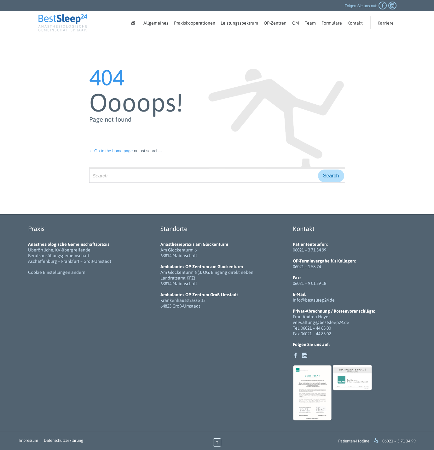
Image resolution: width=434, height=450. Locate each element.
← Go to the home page (111, 150)
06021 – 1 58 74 (307, 266)
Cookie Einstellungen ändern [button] (56, 272)
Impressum (28, 440)
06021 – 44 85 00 (316, 328)
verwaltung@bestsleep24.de (321, 322)
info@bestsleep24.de (314, 300)
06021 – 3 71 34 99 (309, 249)
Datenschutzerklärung (63, 440)
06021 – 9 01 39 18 (309, 283)
